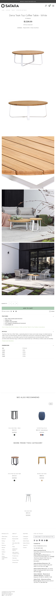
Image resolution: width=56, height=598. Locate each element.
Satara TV (25, 545)
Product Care (15, 555)
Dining (3, 540)
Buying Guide (15, 538)
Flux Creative (9, 594)
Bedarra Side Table (42, 473)
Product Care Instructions (8, 340)
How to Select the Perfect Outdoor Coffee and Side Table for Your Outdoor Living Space (23, 327)
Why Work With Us (15, 543)
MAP (53, 556)
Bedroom (4, 538)
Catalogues (25, 536)
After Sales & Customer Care (15, 553)
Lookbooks (25, 538)
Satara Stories (26, 543)
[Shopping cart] (49, 6)
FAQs (13, 546)
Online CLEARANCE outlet (4, 557)
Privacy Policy (15, 560)
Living (3, 549)
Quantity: (4, 303)
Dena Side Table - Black (14, 428)
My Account (15, 536)
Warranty (14, 558)
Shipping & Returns (14, 549)
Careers (25, 547)
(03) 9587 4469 (39, 548)
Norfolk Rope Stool (42, 428)
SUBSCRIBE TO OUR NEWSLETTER (44, 536)
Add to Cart (28, 308)
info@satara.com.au (42, 545)
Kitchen (3, 547)
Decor (3, 543)
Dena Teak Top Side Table (14, 473)
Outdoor (3, 551)
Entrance (4, 545)
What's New (4, 536)
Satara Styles (26, 540)
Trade (13, 540)
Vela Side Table (28, 511)
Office (3, 554)
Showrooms (15, 562)
